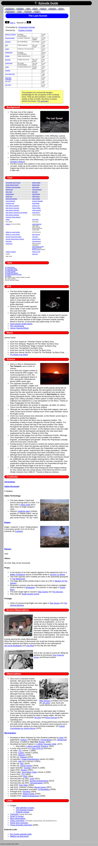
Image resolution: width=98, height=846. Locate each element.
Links (19, 12)
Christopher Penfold (26, 27)
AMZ (54, 744)
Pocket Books (46, 740)
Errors (61, 9)
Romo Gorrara (36, 249)
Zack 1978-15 (37, 748)
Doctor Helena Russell (12, 185)
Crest (32, 778)
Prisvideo (26, 791)
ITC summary (43, 101)
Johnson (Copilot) (11, 251)
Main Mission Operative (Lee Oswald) (16, 212)
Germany (8, 41)
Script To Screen (17, 816)
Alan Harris (35, 219)
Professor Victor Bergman (13, 187)
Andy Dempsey (36, 210)
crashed (19, 531)
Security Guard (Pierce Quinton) (15, 239)
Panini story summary (19, 823)
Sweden (7, 70)
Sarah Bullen (36, 203)
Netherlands (9, 52)
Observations (10, 12)
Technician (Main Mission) (13, 217)
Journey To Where (57, 574)
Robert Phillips (36, 208)
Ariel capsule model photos (21, 324)
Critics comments (17, 821)
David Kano (9, 196)
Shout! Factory (26, 766)
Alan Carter (9, 192)
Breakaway (30, 587)
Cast (9, 177)
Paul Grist (35, 254)
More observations (17, 818)
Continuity (52, 9)
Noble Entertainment (30, 796)
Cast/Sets (20, 9)
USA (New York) (10, 74)
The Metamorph (18, 579)
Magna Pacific (29, 794)
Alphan (8, 219)
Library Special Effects (19, 328)
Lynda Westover (37, 224)
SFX (28, 9)
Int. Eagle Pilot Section (11, 273)
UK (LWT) (8, 85)
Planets (7, 549)
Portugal (7, 59)
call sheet (30, 646)
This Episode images (24, 810)
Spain (7, 67)
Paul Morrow (9, 189)
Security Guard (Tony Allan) (13, 236)
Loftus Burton (36, 212)
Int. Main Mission (10, 267)
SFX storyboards (17, 326)
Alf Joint (34, 248)
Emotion (27, 768)
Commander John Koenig (13, 182)
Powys (42, 742)
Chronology (9, 482)
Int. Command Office (11, 268)
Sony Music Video (29, 772)
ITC (20, 750)
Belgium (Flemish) (10, 34)
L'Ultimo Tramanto (43, 744)
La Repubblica (44, 789)
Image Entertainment (30, 759)
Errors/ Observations (18, 610)
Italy (6, 45)
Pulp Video (23, 785)
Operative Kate (10, 203)
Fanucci (45, 746)
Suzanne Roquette (37, 201)
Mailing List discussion (19, 836)
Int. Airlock (8, 276)
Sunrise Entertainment (39, 781)
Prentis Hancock (37, 189)
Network (21, 755)
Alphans (8, 224)
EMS (25, 776)
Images (37, 12)
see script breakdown (13, 646)
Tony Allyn (35, 236)
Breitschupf (62, 740)
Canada (12, 38)
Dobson (23, 740)
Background (9, 9)
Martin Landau (36, 182)
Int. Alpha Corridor (10, 271)
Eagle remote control (30, 594)
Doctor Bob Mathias (11, 198)
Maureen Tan (36, 205)
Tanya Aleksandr (10, 201)
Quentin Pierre (36, 239)
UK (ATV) (8, 81)
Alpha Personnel (11, 486)
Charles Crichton (25, 30)
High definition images (25, 808)
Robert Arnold (36, 251)
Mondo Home (40, 787)
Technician (9, 241)
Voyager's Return (17, 162)
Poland (7, 56)
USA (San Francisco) (8, 78)
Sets (9, 263)
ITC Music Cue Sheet (19, 354)
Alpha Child (25, 505)
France (7, 38)
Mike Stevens (36, 234)
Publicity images (22, 812)
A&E (20, 761)
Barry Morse (35, 187)
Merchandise (10, 733)
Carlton (21, 753)
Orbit (61, 737)
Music (35, 9)
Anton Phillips (36, 198)
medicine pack (24, 511)
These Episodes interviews (21, 825)
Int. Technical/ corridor (11, 270)
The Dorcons (57, 592)
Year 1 (12, 23)
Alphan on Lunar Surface (13, 232)
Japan (7, 49)
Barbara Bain (36, 185)
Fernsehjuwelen (36, 783)
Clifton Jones (36, 196)
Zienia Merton (36, 194)
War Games (43, 592)
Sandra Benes (10, 194)
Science (43, 9)
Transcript (28, 12)
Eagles (7, 522)
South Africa (9, 63)
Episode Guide (48, 3)
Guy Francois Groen (38, 246)
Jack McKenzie (36, 241)
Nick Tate (35, 192)
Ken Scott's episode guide (21, 834)
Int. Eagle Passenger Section (13, 274)
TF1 (23, 774)
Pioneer (24, 770)
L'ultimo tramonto (33, 746)
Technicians (9, 243)
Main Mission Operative (12, 205)
